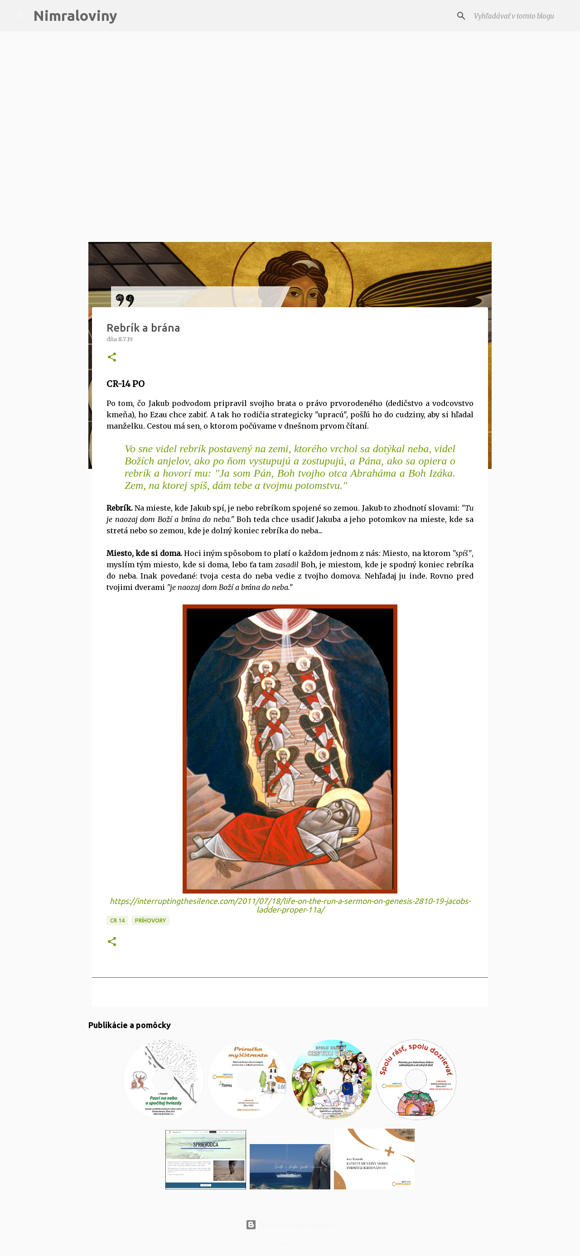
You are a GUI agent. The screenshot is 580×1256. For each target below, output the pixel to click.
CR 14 (117, 920)
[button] (111, 358)
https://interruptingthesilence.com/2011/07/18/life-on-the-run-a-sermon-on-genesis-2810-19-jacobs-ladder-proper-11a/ (290, 905)
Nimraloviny (75, 15)
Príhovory (150, 920)
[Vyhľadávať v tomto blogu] (518, 16)
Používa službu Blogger (290, 1225)
